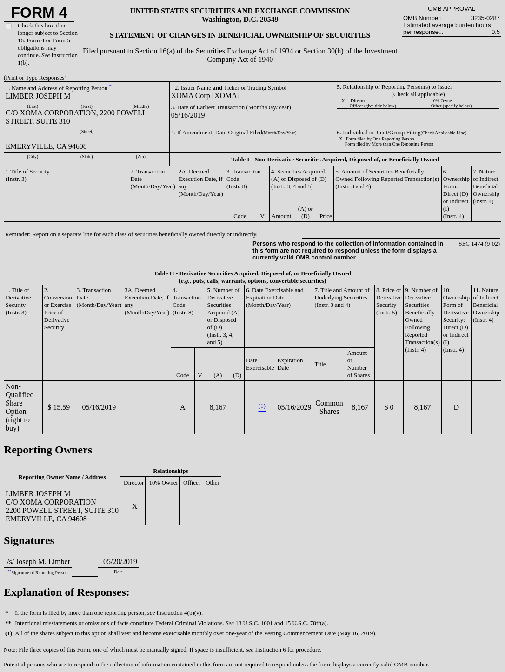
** (9, 571)
